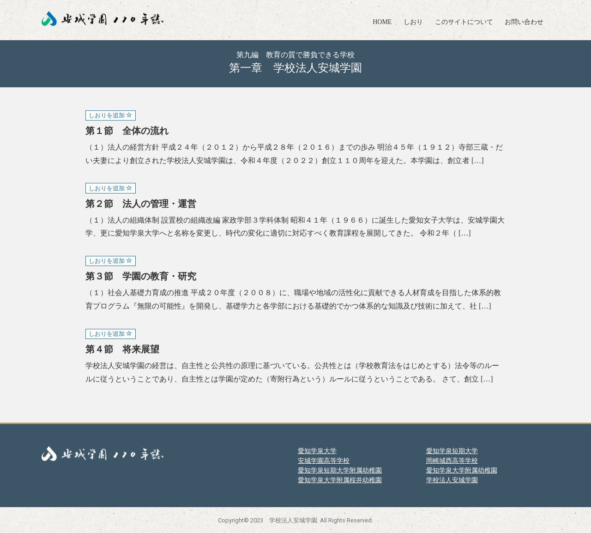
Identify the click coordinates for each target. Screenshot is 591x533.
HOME (382, 21)
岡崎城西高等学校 (452, 460)
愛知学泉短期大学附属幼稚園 (340, 470)
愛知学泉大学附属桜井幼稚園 (340, 480)
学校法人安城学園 (452, 480)
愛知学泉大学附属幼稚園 (461, 470)
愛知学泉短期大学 (452, 450)
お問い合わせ (524, 21)
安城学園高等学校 (324, 460)
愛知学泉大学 (317, 450)
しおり (413, 21)
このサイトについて (464, 21)
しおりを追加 (110, 115)
